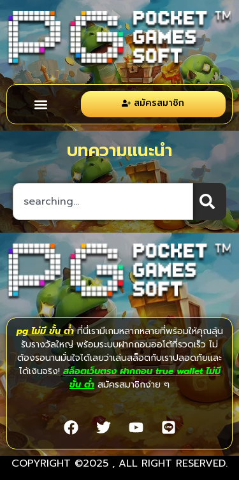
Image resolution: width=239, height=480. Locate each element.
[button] (40, 104)
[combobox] (103, 201)
